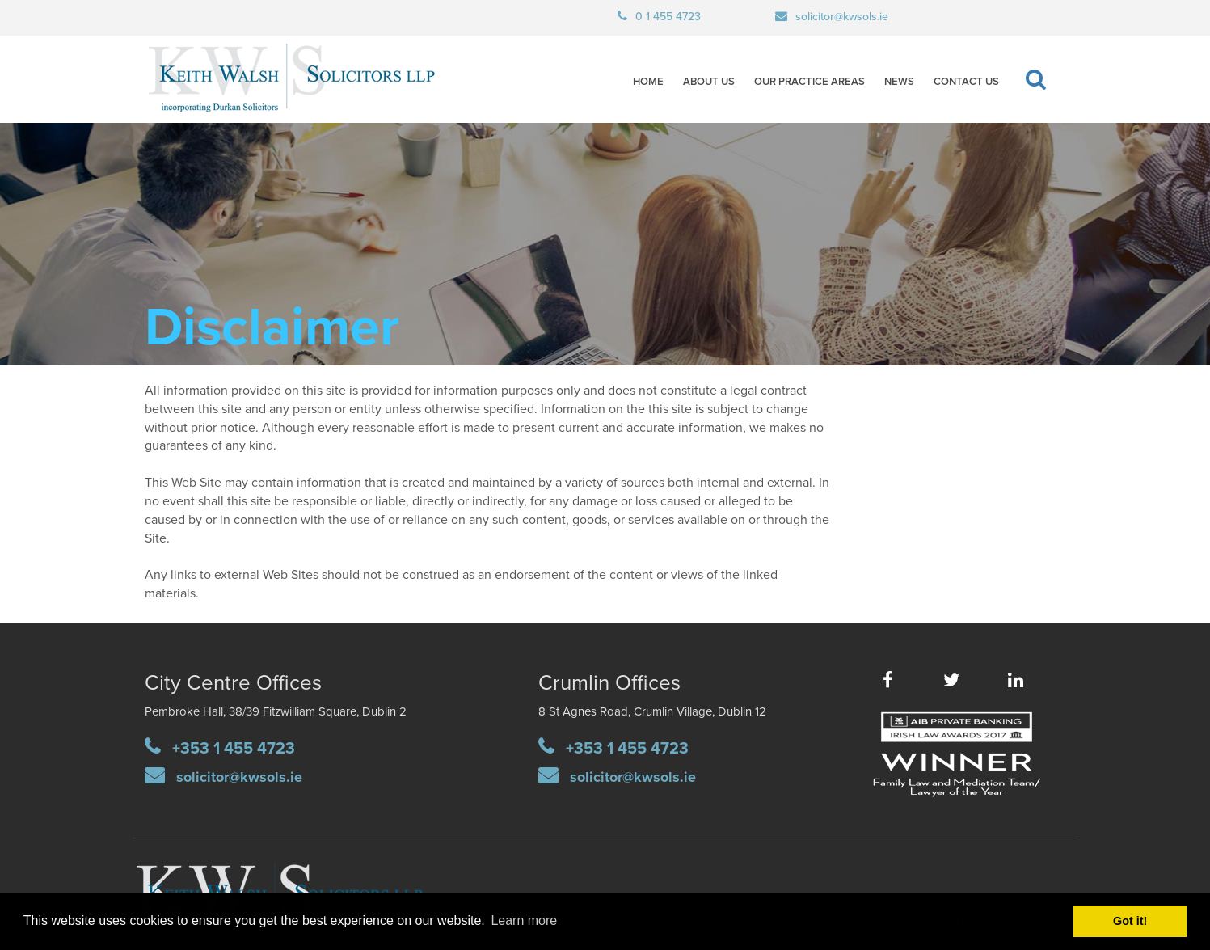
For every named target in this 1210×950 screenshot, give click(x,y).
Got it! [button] (1130, 920)
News (899, 81)
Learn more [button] (524, 920)
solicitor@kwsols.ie (841, 16)
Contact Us (966, 81)
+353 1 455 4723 (233, 748)
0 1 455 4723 (668, 16)
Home (648, 81)
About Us (709, 81)
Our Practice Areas (809, 81)
